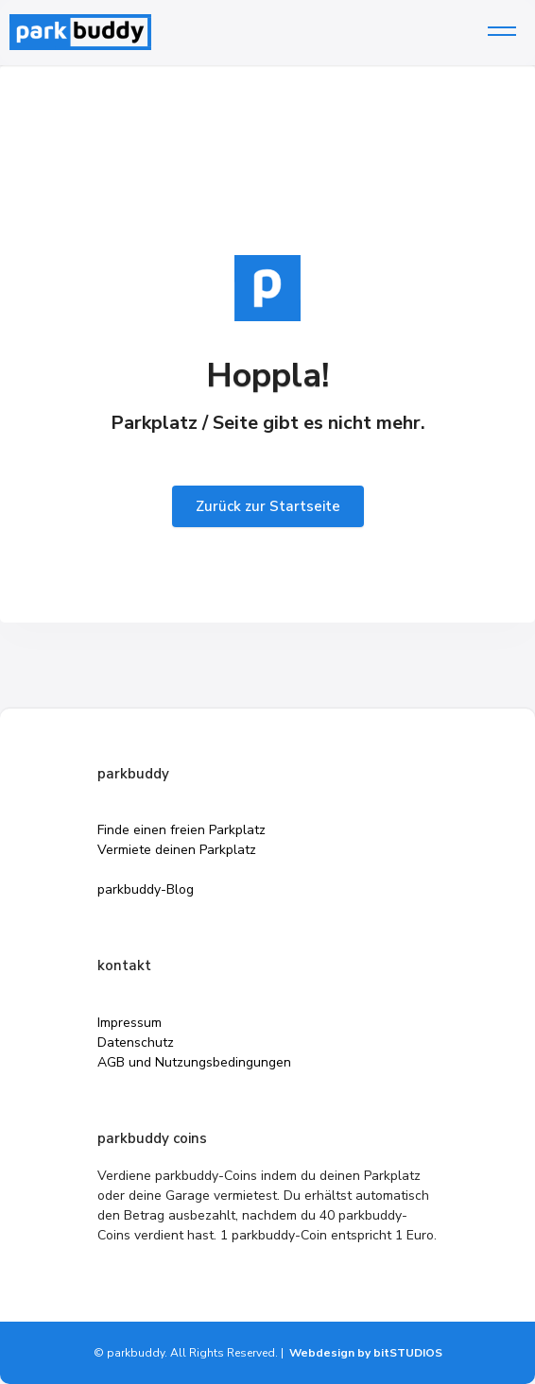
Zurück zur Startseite (268, 506)
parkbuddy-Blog (145, 889)
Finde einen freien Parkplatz (181, 830)
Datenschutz (135, 1042)
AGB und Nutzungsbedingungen (194, 1062)
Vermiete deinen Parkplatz (176, 850)
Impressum (129, 1023)
